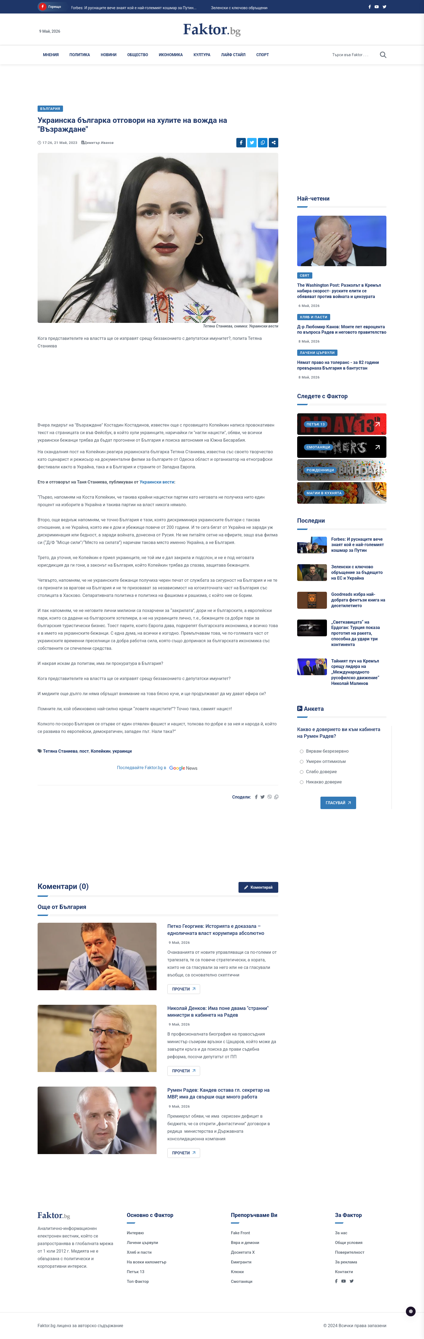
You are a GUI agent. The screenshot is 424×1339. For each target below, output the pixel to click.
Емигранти (241, 1262)
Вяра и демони (245, 1242)
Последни (311, 520)
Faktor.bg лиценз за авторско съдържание (80, 1325)
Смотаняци (241, 1281)
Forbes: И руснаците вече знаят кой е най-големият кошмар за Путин (357, 545)
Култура (202, 55)
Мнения (51, 55)
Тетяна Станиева (60, 751)
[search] (383, 55)
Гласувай (338, 803)
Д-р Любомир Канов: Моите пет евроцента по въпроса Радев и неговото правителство (341, 329)
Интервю (135, 1232)
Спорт (262, 55)
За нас (341, 1232)
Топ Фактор (138, 1281)
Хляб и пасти (313, 317)
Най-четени (313, 198)
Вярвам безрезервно (324, 751)
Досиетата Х (243, 1252)
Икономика (171, 55)
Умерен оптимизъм (323, 761)
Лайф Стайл (233, 55)
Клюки (237, 1271)
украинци (122, 751)
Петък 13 (135, 1271)
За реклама (346, 1262)
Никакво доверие (321, 782)
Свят (305, 275)
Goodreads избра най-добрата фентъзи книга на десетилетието (358, 600)
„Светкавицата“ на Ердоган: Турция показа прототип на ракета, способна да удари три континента (355, 633)
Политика (79, 55)
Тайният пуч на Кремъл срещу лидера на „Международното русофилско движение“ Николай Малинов (355, 672)
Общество (137, 55)
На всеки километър (146, 1262)
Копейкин (101, 751)
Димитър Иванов (99, 143)
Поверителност (350, 1252)
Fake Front (240, 1232)
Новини (109, 55)
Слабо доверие (318, 771)
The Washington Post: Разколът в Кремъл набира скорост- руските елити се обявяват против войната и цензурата (339, 291)
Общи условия (349, 1242)
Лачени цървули (317, 353)
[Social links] (370, 7)
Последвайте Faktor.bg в (158, 767)
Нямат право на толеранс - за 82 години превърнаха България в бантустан (338, 365)
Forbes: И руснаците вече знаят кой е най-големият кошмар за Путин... (117, 8)
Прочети (183, 989)
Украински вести (157, 482)
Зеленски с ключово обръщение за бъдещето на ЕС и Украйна (357, 572)
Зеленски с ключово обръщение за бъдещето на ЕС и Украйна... (252, 8)
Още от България (62, 907)
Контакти (344, 1271)
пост (84, 751)
